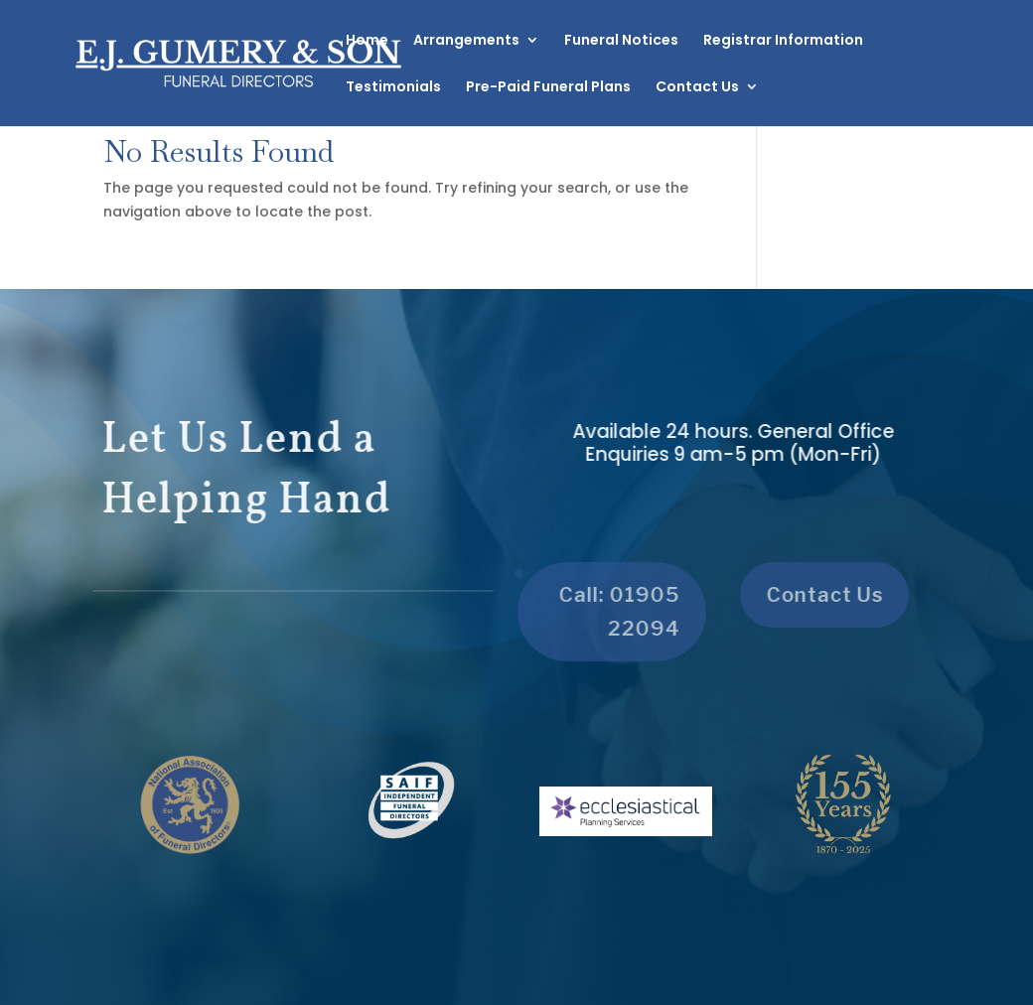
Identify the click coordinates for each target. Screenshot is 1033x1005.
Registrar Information (783, 41)
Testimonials (393, 87)
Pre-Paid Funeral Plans (548, 87)
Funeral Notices (621, 41)
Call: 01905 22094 (611, 612)
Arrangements (466, 41)
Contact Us (697, 87)
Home (367, 41)
